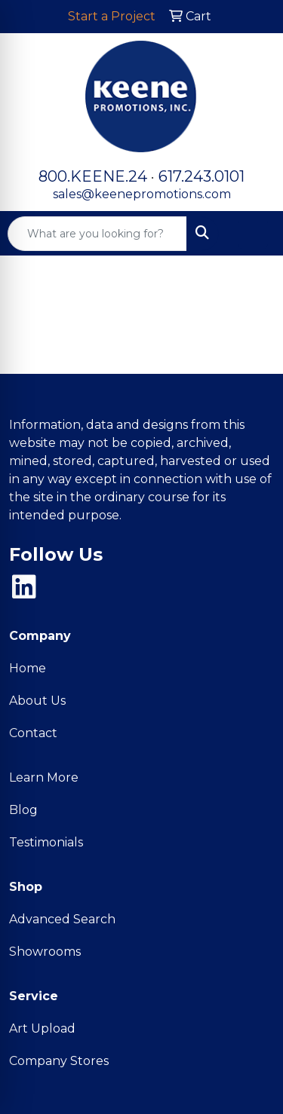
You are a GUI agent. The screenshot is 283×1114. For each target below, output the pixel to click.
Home (27, 668)
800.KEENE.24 (92, 176)
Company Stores (59, 1061)
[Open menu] (253, 234)
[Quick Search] (97, 233)
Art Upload (42, 1028)
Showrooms (45, 951)
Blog (23, 810)
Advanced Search (62, 919)
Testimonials (46, 842)
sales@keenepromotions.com (142, 194)
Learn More (43, 777)
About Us (37, 700)
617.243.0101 (201, 176)
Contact (33, 733)
